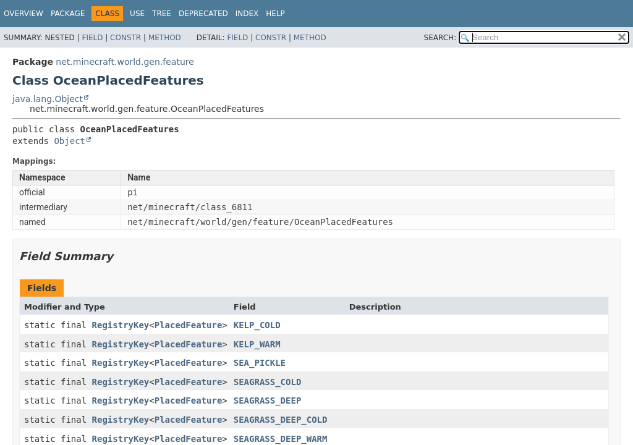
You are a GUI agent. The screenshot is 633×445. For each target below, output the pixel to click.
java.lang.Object (47, 99)
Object (69, 141)
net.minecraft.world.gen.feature (124, 62)
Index (247, 13)
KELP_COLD (257, 325)
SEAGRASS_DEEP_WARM (281, 439)
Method (164, 37)
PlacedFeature (189, 325)
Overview (23, 13)
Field (92, 37)
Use (137, 13)
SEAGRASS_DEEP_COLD (281, 420)
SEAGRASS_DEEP (268, 400)
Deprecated (203, 13)
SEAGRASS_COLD (268, 382)
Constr (125, 37)
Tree (161, 13)
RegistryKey (121, 325)
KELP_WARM (257, 344)
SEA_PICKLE (260, 363)
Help (275, 13)
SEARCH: (440, 37)
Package (68, 13)
